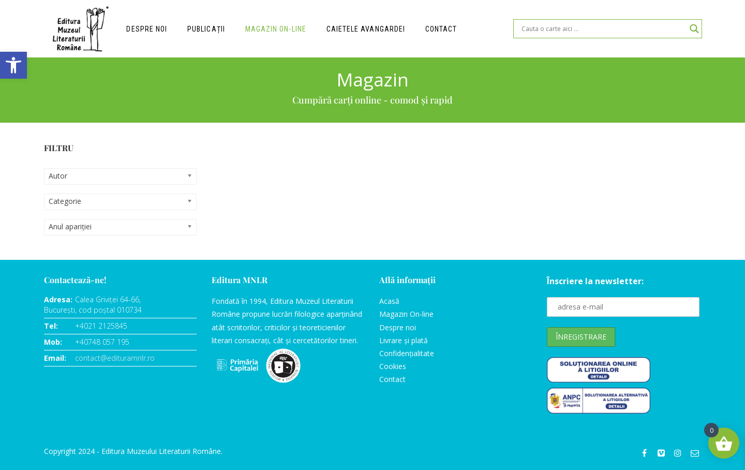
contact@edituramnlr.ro (115, 358)
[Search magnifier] (694, 29)
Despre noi (147, 29)
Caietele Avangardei (366, 29)
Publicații (206, 29)
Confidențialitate (406, 353)
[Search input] (603, 29)
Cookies (392, 366)
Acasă (389, 301)
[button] (13, 65)
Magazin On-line (406, 314)
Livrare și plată (403, 340)
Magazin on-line (276, 29)
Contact (441, 29)
